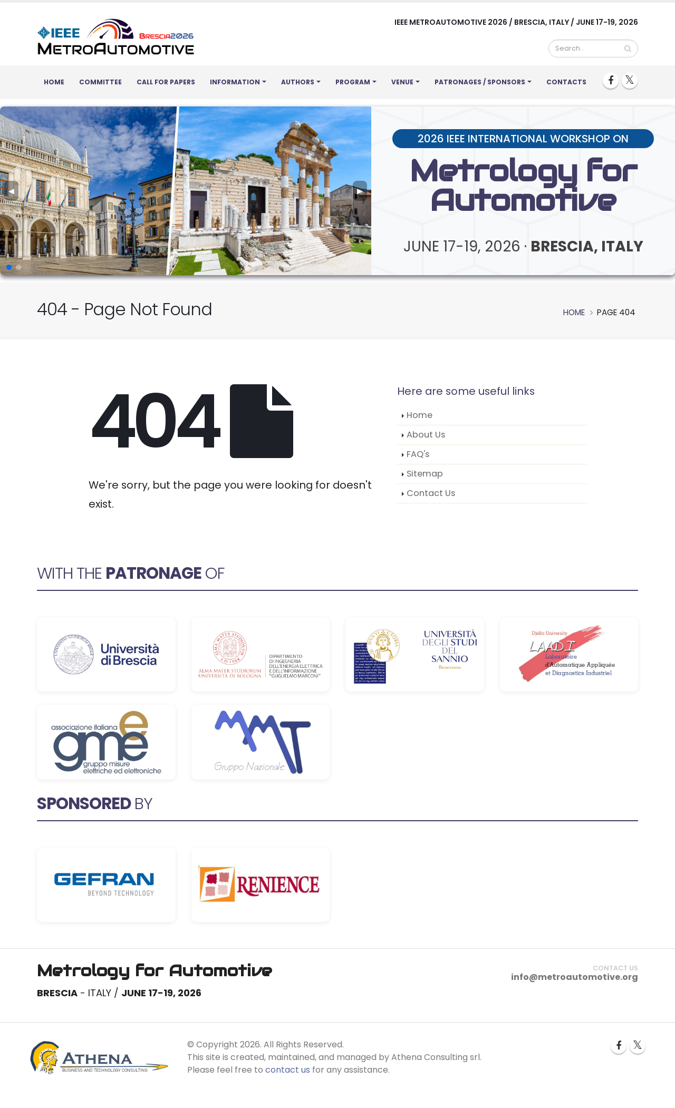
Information (235, 81)
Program (352, 81)
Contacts (566, 81)
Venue (402, 81)
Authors (297, 81)
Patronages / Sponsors (480, 81)
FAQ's (418, 454)
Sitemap (425, 474)
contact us (287, 1070)
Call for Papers (166, 81)
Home (54, 81)
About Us (426, 435)
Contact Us (431, 493)
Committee (100, 81)
